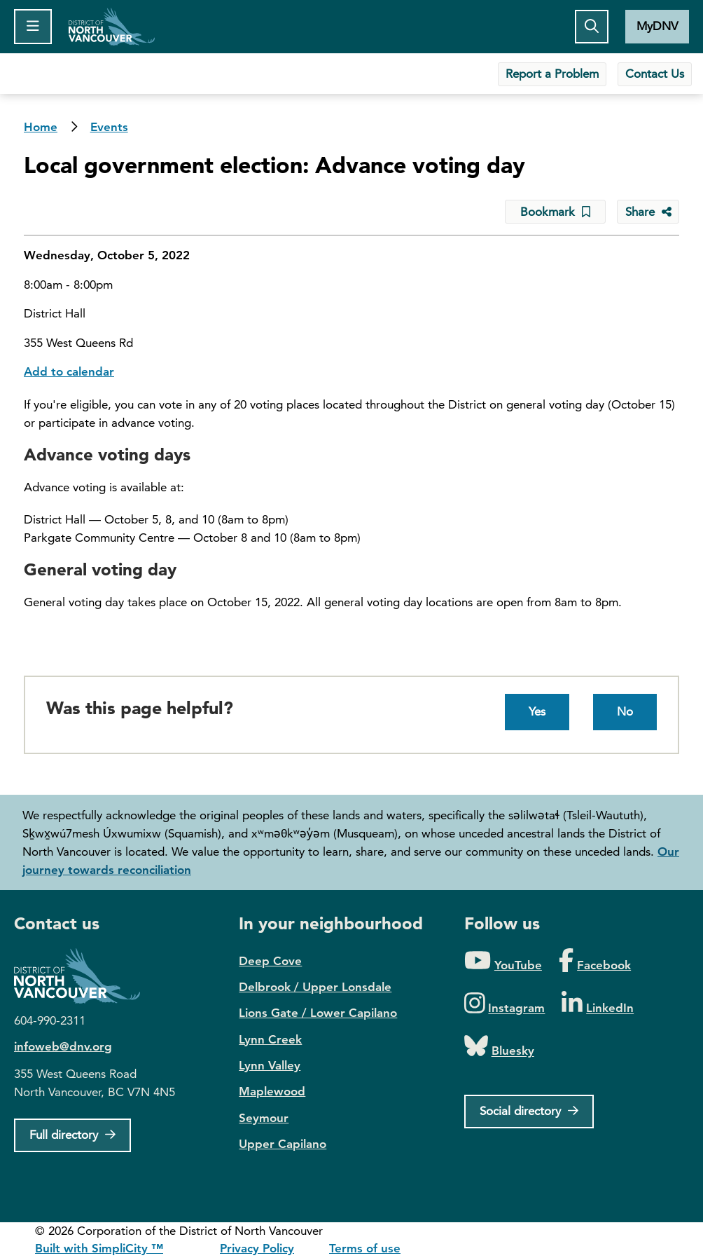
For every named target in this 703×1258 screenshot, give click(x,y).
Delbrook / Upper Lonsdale (315, 987)
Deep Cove (270, 961)
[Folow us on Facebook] (595, 961)
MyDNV (657, 26)
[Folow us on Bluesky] (499, 1047)
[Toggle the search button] (591, 26)
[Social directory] (529, 1111)
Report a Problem (552, 74)
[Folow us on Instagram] (504, 1004)
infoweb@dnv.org (63, 1046)
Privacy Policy (257, 1248)
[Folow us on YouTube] (503, 961)
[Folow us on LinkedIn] (598, 1004)
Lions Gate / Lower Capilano (318, 1013)
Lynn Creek (270, 1039)
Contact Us (654, 74)
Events (109, 127)
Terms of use (365, 1248)
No (625, 711)
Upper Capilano (282, 1144)
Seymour (263, 1118)
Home (112, 26)
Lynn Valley (269, 1065)
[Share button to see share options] (648, 212)
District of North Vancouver (84, 976)
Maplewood (272, 1091)
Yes (537, 711)
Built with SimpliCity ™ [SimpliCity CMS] (99, 1248)
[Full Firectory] (72, 1135)
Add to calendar (69, 371)
